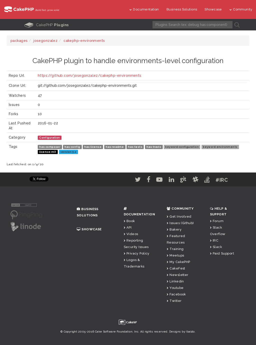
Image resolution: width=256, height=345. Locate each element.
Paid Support (222, 253)
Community (241, 9)
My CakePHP (178, 262)
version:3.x (68, 151)
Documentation (144, 9)
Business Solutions (181, 9)
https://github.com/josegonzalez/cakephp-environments (90, 76)
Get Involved (179, 216)
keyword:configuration (182, 146)
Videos (131, 234)
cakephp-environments (84, 41)
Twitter (174, 301)
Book (129, 221)
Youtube (175, 288)
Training (175, 249)
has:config (72, 146)
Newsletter (177, 275)
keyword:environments (220, 146)
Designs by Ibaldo (182, 331)
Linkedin (175, 281)
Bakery (174, 229)
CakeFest (176, 268)
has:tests (135, 146)
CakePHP (46, 25)
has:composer (49, 146)
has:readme (115, 146)
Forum (217, 221)
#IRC (222, 180)
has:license (93, 146)
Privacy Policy (137, 253)
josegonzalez (46, 41)
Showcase (213, 9)
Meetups (175, 255)
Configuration (49, 137)
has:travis (153, 146)
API (128, 227)
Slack (216, 247)
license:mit (47, 151)
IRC (214, 240)
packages (19, 41)
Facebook (176, 294)
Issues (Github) (180, 223)
